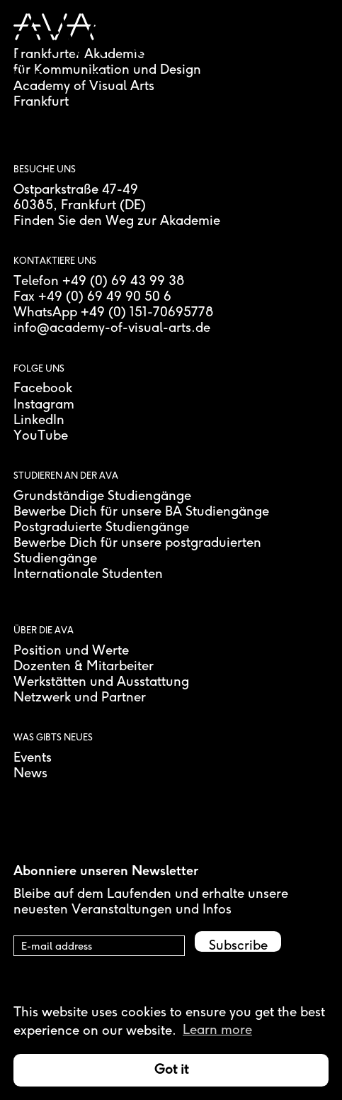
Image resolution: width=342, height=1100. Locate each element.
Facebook (42, 389)
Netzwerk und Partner (79, 698)
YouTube (40, 436)
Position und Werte (71, 651)
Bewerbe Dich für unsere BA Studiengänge (141, 512)
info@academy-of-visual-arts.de (111, 328)
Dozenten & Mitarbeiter (83, 667)
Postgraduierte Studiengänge (101, 528)
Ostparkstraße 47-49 (75, 190)
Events (32, 758)
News (30, 774)
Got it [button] (171, 1070)
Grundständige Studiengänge (102, 496)
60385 (33, 206)
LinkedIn (38, 420)
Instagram (43, 405)
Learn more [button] (217, 1030)
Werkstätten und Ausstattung (101, 682)
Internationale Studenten (88, 574)
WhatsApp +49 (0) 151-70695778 (113, 313)
